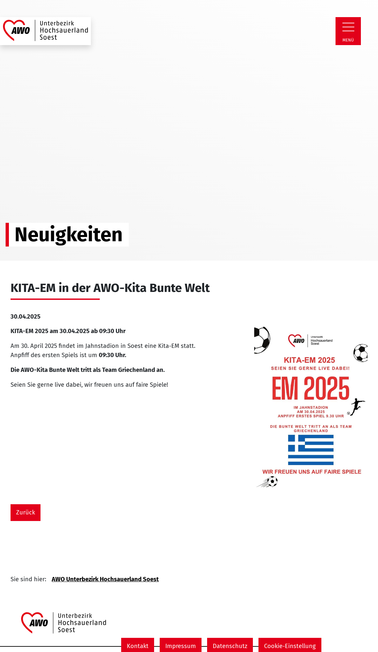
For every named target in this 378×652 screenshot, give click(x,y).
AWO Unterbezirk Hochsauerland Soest (105, 579)
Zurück (25, 512)
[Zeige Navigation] (348, 27)
